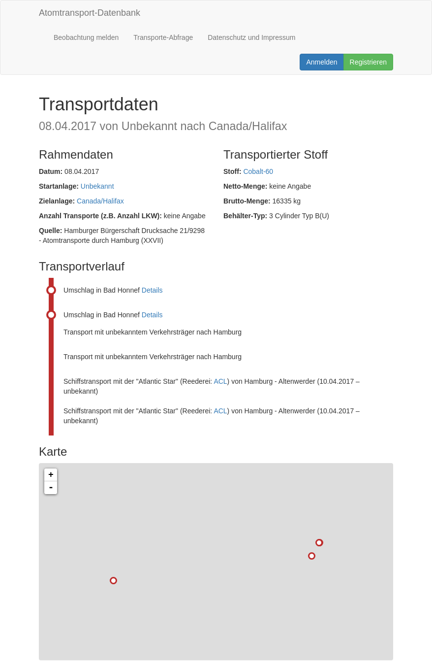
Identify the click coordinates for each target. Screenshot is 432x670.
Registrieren (368, 62)
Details (152, 290)
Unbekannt (97, 186)
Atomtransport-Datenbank (89, 13)
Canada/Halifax (100, 201)
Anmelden (321, 62)
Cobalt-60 (258, 171)
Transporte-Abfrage (163, 37)
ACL (220, 381)
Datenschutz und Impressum (251, 37)
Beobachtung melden (86, 37)
